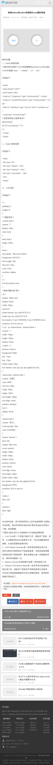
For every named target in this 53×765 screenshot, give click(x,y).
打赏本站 (40, 601)
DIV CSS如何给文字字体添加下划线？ (32, 640)
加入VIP (46, 723)
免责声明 (46, 730)
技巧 (16, 595)
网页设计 (19, 719)
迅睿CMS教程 (6, 723)
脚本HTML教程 (20, 723)
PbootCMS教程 (6, 725)
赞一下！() (26, 601)
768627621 (13, 747)
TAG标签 (46, 727)
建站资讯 (33, 725)
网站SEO (33, 723)
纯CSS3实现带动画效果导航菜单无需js (34, 652)
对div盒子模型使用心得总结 (30, 689)
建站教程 (6, 719)
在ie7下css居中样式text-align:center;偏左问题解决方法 (34, 678)
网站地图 (46, 732)
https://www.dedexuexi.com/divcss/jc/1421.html (28, 583)
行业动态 (33, 727)
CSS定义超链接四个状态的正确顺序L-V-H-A (34, 665)
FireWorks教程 (19, 732)
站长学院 (33, 719)
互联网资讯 (33, 730)
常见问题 (46, 719)
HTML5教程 (20, 725)
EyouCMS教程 (6, 730)
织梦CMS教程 (6, 732)
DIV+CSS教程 (19, 730)
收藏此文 (12, 601)
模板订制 (46, 725)
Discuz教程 (6, 727)
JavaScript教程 (19, 727)
